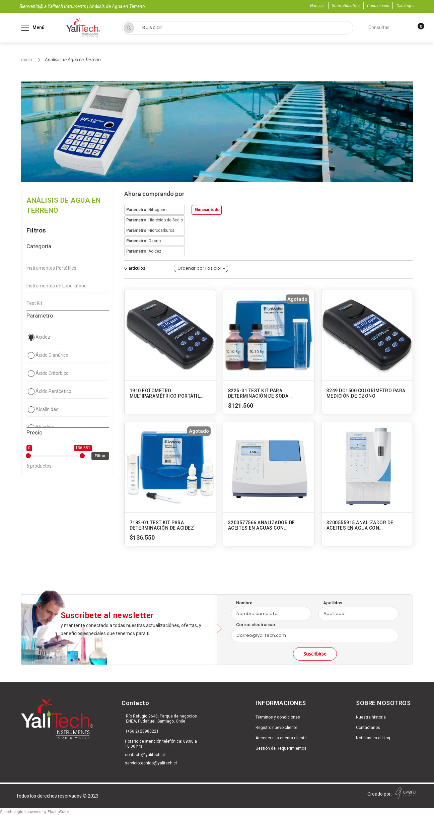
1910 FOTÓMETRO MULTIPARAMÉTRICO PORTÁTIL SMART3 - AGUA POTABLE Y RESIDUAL (165, 393)
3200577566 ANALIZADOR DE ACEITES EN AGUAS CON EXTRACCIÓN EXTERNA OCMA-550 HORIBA (267, 525)
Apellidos (332, 602)
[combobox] (237, 28)
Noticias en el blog (373, 738)
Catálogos (405, 5)
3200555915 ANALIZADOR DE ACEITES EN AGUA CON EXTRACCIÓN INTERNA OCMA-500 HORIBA (366, 525)
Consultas (378, 27)
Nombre (244, 602)
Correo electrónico (255, 624)
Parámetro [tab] (39, 315)
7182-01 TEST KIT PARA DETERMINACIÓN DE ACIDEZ (162, 525)
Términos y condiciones (278, 717)
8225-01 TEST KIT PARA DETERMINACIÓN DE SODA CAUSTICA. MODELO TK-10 (258, 393)
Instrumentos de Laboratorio (56, 285)
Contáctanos (378, 5)
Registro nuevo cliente (276, 727)
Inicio (27, 59)
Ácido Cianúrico (51, 355)
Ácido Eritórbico (52, 373)
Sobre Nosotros (346, 5)
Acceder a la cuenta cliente (281, 738)
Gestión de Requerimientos (281, 748)
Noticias (317, 5)
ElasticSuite (58, 811)
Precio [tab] (34, 432)
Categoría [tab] (38, 246)
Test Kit (34, 303)
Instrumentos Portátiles (51, 268)
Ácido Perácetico (53, 391)
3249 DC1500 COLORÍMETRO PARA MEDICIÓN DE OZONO (366, 393)
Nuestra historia (371, 717)
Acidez (42, 337)
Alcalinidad (47, 409)
